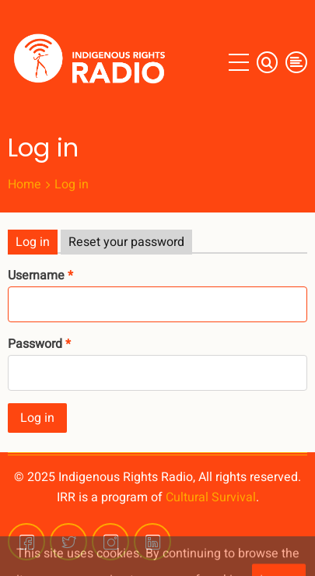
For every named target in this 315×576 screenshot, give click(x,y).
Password (35, 344)
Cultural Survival (211, 497)
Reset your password (126, 242)
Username (36, 275)
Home (24, 184)
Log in (33, 242)
